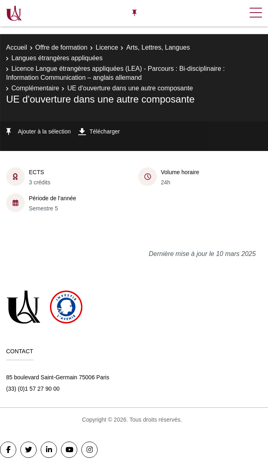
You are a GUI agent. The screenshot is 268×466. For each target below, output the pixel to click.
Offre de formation (61, 47)
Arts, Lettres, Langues (158, 47)
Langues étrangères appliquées (56, 58)
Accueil (16, 47)
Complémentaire (35, 88)
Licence (107, 47)
